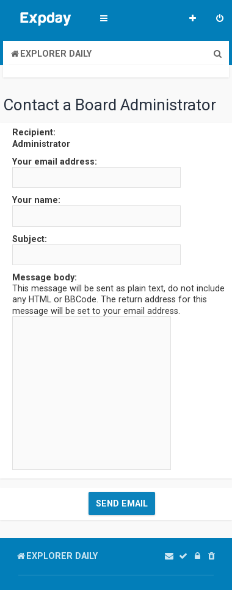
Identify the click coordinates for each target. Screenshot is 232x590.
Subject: (29, 239)
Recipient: (34, 132)
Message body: (44, 277)
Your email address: (54, 161)
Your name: (36, 200)
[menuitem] (220, 19)
